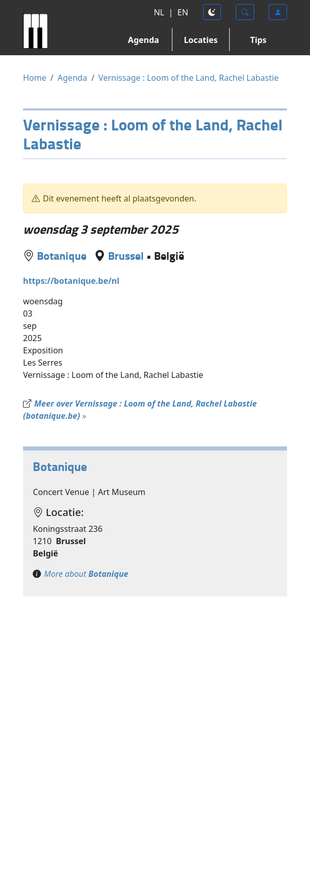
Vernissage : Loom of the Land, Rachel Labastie (188, 77)
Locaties (200, 40)
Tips (258, 40)
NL (159, 12)
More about (86, 573)
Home (35, 77)
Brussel (126, 255)
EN (183, 12)
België (169, 255)
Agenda (143, 40)
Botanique (61, 255)
